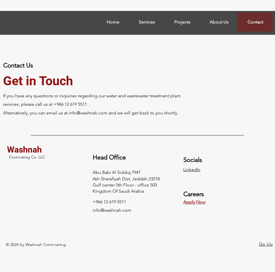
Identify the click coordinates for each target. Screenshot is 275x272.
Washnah (24, 150)
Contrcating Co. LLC (27, 157)
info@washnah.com (88, 113)
